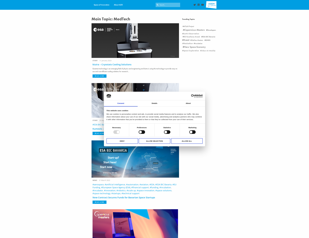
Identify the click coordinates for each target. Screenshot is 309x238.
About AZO (118, 5)
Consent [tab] (120, 103)
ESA (152, 184)
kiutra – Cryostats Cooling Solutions (112, 64)
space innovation (146, 190)
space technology (102, 193)
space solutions (164, 190)
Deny (122, 141)
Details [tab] (154, 103)
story (95, 60)
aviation (144, 184)
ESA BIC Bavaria (101, 124)
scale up (132, 190)
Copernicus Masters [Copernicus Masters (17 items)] (194, 29)
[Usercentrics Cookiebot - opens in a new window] (193, 96)
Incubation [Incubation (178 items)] (198, 43)
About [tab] (188, 103)
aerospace (99, 184)
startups (117, 193)
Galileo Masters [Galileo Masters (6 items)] (197, 40)
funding (154, 187)
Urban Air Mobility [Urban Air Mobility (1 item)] (208, 50)
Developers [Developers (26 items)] (211, 30)
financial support (141, 187)
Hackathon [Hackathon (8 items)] (188, 43)
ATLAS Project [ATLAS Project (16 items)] (189, 26)
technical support (131, 193)
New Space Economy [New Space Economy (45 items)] (195, 47)
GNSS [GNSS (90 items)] (208, 40)
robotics (122, 190)
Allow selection (154, 141)
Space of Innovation (101, 5)
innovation (110, 190)
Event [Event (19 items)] (186, 40)
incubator (98, 190)
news (95, 180)
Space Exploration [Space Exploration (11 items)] (191, 50)
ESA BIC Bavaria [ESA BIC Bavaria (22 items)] (208, 37)
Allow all (187, 141)
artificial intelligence (115, 184)
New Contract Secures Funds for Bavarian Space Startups (124, 197)
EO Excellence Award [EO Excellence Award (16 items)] (192, 37)
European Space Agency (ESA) (116, 187)
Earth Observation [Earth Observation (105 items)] (191, 33)
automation (133, 184)
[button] (99, 76)
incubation (166, 187)
